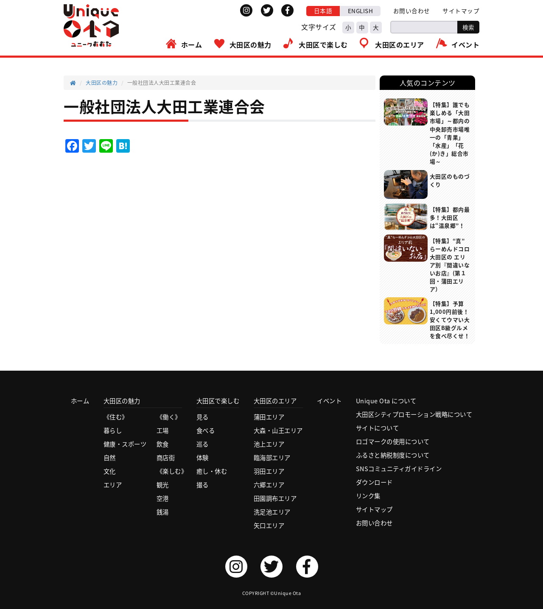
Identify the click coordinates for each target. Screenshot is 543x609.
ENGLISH (360, 10)
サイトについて (377, 428)
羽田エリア (269, 471)
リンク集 (368, 495)
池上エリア (269, 444)
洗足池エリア (272, 512)
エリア (113, 484)
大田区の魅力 (251, 44)
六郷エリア (269, 484)
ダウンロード (374, 482)
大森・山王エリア (278, 430)
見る (202, 417)
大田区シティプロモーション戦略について (414, 414)
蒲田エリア (269, 417)
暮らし (113, 430)
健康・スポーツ (125, 444)
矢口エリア (269, 525)
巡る (202, 444)
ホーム (191, 44)
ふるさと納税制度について (393, 455)
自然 (110, 457)
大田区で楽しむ (323, 44)
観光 (163, 484)
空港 (163, 498)
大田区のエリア (399, 44)
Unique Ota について (386, 400)
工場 (163, 430)
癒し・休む (211, 471)
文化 (110, 471)
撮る (202, 484)
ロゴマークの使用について (393, 441)
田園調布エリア (275, 498)
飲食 (163, 444)
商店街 (166, 457)
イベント (465, 44)
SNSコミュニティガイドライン (399, 468)
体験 (202, 457)
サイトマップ (460, 10)
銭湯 (163, 512)
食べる (205, 430)
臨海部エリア (272, 457)
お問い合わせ (411, 10)
